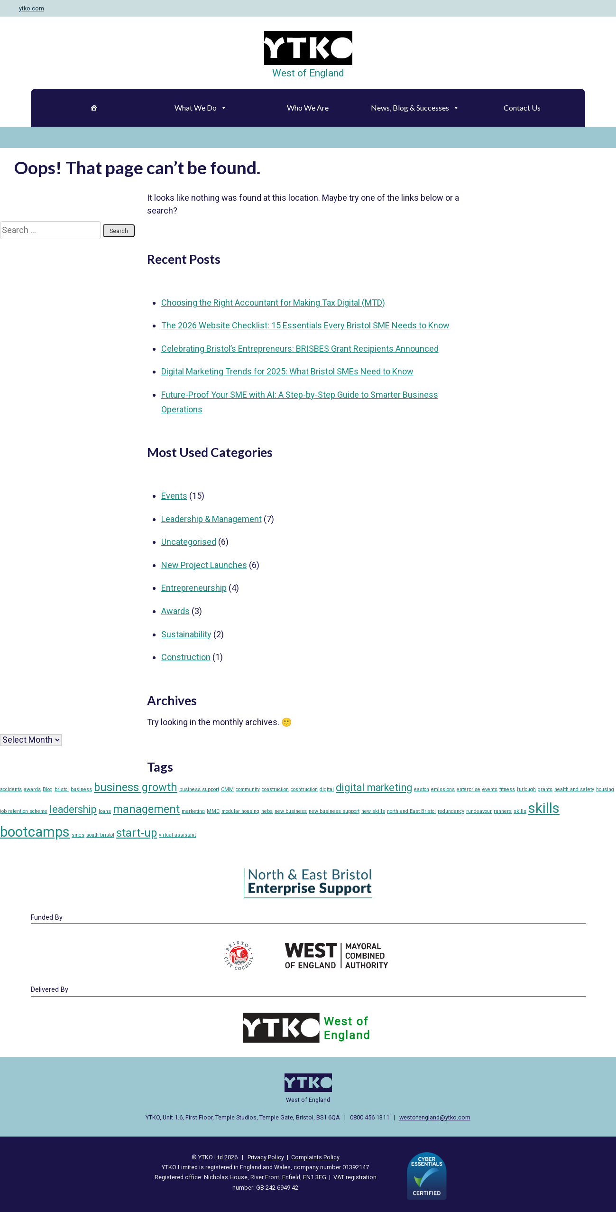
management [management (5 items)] (146, 809)
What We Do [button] (201, 107)
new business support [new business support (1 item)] (334, 811)
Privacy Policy (266, 1157)
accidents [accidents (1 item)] (11, 789)
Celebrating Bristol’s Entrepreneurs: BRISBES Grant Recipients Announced (300, 349)
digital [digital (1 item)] (327, 789)
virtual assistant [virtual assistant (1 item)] (177, 835)
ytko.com (31, 8)
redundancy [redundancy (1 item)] (451, 811)
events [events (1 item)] (489, 789)
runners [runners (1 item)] (503, 811)
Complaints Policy (315, 1157)
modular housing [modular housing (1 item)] (240, 811)
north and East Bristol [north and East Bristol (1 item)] (411, 811)
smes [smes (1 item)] (78, 835)
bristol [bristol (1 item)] (62, 789)
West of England (308, 73)
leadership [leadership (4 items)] (73, 809)
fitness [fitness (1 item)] (507, 789)
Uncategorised (188, 542)
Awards (175, 611)
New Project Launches (204, 565)
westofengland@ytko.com (434, 1117)
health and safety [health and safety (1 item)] (574, 789)
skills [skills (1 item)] (520, 811)
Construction (186, 657)
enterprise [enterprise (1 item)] (468, 789)
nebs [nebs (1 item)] (267, 811)
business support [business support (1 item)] (199, 789)
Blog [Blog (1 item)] (48, 789)
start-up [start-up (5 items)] (136, 832)
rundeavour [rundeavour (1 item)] (479, 811)
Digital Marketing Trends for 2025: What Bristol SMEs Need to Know (287, 371)
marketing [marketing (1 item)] (193, 811)
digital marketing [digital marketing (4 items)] (374, 787)
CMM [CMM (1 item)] (227, 789)
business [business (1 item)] (81, 789)
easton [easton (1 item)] (421, 789)
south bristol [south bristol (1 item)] (100, 835)
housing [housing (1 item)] (605, 789)
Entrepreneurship (194, 588)
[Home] (93, 107)
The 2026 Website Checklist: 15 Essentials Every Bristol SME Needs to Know (305, 325)
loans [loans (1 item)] (105, 811)
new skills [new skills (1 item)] (373, 811)
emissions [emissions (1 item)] (443, 789)
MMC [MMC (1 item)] (213, 811)
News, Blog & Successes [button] (415, 107)
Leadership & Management (211, 519)
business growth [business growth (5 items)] (135, 787)
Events (174, 496)
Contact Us (522, 107)
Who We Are (308, 107)
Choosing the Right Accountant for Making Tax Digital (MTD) (273, 303)
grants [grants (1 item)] (545, 789)
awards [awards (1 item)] (32, 789)
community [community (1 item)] (248, 789)
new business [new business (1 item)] (291, 811)
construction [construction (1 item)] (275, 789)
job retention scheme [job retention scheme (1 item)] (23, 811)
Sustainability (186, 634)
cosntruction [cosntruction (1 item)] (304, 789)
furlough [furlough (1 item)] (526, 789)
